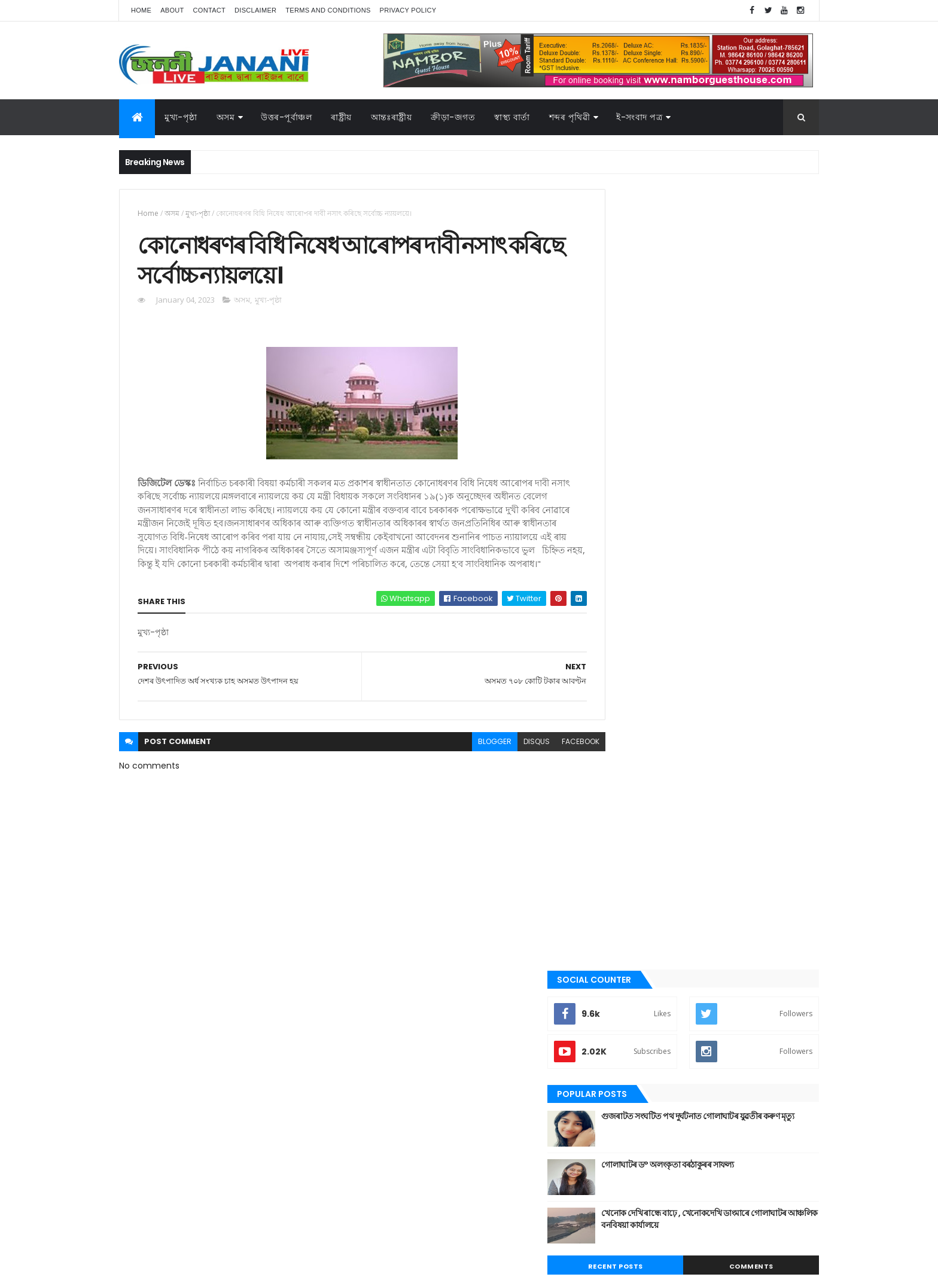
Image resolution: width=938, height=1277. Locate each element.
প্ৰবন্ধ (618, 896)
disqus (510, 759)
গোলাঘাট (623, 856)
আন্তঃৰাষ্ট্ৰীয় (391, 117)
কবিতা (619, 795)
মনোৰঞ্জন (623, 936)
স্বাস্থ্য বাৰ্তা (512, 117)
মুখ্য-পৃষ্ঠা (181, 117)
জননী (619, 876)
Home (141, 10)
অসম (226, 117)
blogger (468, 759)
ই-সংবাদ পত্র (639, 117)
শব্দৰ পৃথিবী (626, 1018)
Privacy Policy (408, 10)
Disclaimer (255, 10)
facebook (553, 759)
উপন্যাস (621, 775)
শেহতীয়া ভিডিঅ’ (633, 1038)
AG (145, 1262)
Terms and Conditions (327, 10)
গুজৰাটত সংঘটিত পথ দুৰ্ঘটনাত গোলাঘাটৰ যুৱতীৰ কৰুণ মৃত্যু (736, 341)
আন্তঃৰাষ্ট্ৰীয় (626, 734)
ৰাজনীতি (623, 977)
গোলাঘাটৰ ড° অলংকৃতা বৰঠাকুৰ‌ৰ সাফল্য (722, 384)
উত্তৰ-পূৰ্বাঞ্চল (286, 117)
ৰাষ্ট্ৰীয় (618, 997)
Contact (209, 10)
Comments (764, 485)
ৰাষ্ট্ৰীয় (341, 117)
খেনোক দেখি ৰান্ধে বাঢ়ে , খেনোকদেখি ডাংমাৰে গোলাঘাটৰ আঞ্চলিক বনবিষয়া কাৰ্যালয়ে (730, 438)
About (172, 10)
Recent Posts (656, 485)
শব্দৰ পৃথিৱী (569, 117)
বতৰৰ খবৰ (625, 917)
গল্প (615, 835)
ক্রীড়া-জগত (453, 117)
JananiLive (182, 1250)
